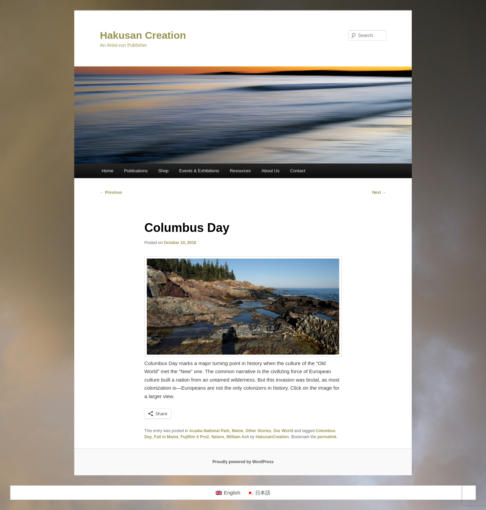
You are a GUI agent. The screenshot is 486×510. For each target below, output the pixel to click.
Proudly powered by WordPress (242, 461)
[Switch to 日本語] (259, 493)
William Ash (237, 436)
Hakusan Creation (143, 35)
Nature (217, 436)
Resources (240, 170)
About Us (270, 170)
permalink (326, 436)
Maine (237, 430)
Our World (283, 430)
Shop (163, 170)
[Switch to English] (228, 493)
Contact (297, 170)
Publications (135, 170)
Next (379, 192)
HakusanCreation (272, 436)
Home (107, 170)
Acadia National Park (209, 430)
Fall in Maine (166, 436)
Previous (111, 192)
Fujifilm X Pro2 (195, 436)
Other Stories (258, 430)
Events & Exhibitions (199, 170)
